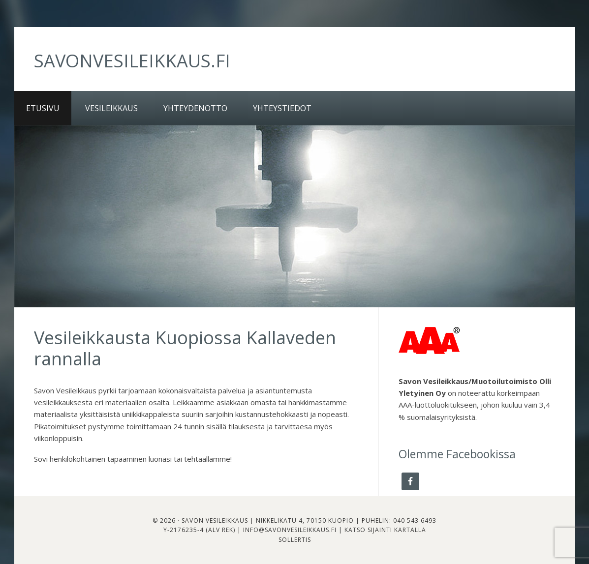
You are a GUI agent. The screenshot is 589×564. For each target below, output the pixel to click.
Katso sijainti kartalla (385, 530)
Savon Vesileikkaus (215, 520)
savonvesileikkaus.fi (132, 61)
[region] (294, 216)
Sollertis (295, 539)
